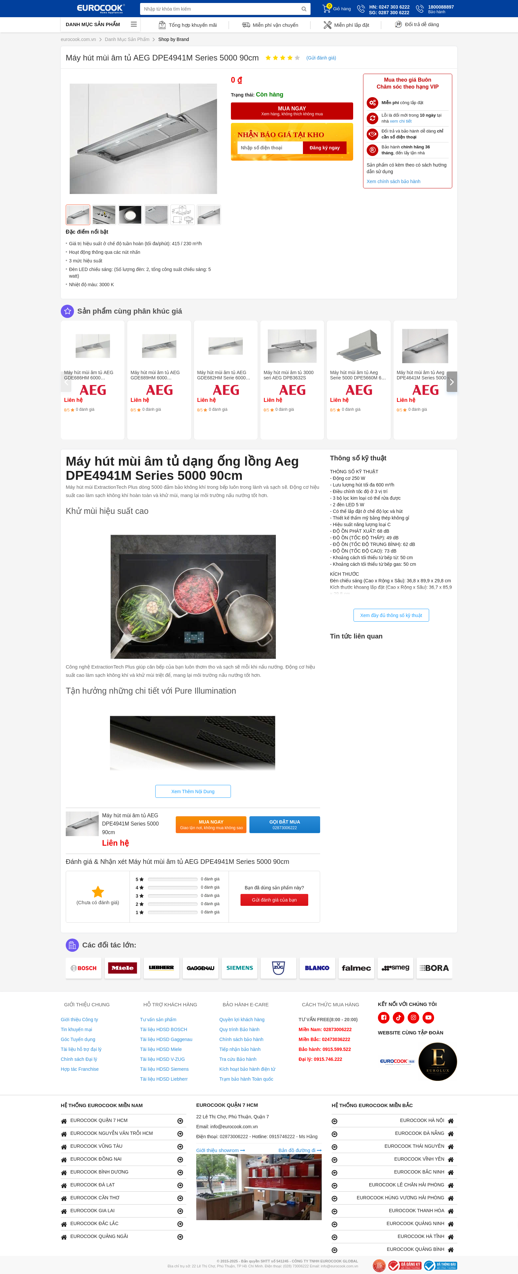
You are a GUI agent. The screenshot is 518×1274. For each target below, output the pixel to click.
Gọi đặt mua (285, 825)
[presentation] (66, 381)
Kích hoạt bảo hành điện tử (247, 1069)
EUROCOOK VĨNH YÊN (393, 1159)
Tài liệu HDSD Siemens (164, 1069)
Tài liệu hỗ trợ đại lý (81, 1049)
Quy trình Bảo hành (239, 1029)
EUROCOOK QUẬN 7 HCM (122, 1121)
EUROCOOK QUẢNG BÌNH (393, 1250)
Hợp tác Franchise (80, 1069)
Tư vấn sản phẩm (158, 1019)
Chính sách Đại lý (79, 1059)
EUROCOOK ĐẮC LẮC (122, 1224)
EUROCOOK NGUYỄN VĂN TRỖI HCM (122, 1134)
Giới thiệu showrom (220, 1150)
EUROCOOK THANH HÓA (393, 1211)
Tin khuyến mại (76, 1029)
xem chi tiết (401, 121)
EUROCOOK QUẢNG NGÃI (122, 1237)
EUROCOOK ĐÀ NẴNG (393, 1134)
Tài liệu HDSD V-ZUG (162, 1059)
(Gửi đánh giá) (321, 57)
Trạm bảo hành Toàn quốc (246, 1079)
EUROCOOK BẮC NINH (393, 1172)
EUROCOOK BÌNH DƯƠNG (122, 1172)
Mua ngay (211, 825)
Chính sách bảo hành (241, 1039)
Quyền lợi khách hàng (242, 1019)
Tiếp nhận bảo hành (240, 1049)
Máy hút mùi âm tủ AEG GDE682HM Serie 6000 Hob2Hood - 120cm (221, 378)
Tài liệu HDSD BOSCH (163, 1029)
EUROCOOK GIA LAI (122, 1211)
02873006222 (234, 1136)
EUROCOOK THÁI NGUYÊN (393, 1146)
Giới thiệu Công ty (79, 1019)
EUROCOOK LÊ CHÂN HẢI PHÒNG (393, 1185)
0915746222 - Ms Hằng (293, 1136)
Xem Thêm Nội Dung (193, 791)
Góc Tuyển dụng (78, 1039)
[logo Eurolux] (439, 1062)
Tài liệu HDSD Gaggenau (166, 1039)
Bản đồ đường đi (300, 1150)
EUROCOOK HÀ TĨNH (393, 1237)
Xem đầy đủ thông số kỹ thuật (391, 615)
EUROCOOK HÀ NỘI (393, 1121)
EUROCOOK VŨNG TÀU (122, 1146)
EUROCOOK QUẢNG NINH (393, 1224)
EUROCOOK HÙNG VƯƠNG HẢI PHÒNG (393, 1198)
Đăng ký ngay (325, 147)
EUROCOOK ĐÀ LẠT (122, 1185)
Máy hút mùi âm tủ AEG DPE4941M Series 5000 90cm (130, 824)
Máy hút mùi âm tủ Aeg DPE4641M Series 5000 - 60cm (423, 378)
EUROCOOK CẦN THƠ (122, 1198)
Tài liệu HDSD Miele (161, 1049)
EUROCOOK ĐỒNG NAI (122, 1159)
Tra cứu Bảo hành (237, 1059)
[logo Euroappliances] (399, 1062)
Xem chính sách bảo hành (394, 181)
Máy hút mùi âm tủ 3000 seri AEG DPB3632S (289, 375)
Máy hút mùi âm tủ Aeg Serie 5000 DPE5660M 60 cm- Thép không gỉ (357, 378)
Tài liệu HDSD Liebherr (164, 1079)
